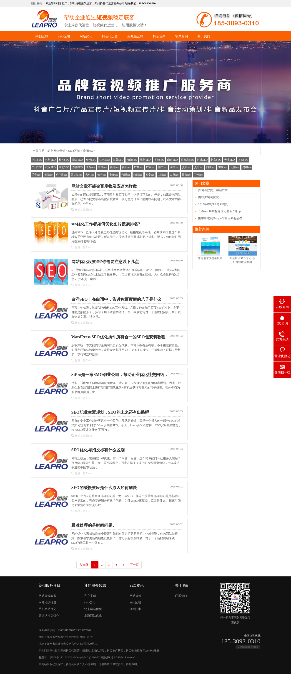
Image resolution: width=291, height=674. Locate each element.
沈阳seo (48, 174)
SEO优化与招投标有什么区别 (98, 450)
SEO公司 (90, 602)
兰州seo (198, 174)
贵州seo (186, 167)
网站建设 (135, 596)
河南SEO (131, 159)
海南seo (174, 167)
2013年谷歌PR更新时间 (213, 204)
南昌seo (102, 167)
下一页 (134, 564)
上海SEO (243, 159)
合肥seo (125, 174)
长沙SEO (64, 159)
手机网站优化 (47, 609)
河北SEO (202, 159)
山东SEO (172, 159)
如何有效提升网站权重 (213, 190)
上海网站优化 (93, 615)
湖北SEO (64, 167)
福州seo (126, 167)
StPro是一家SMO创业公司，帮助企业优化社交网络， (119, 374)
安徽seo (113, 174)
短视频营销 (135, 36)
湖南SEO (77, 167)
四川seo (210, 167)
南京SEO (77, 159)
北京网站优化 (93, 609)
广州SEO (37, 167)
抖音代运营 (110, 36)
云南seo (234, 167)
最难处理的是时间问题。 (93, 525)
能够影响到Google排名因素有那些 (220, 218)
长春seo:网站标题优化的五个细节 (219, 211)
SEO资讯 (137, 585)
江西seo (90, 167)
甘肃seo (186, 174)
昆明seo (246, 167)
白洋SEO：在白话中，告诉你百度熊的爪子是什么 (116, 299)
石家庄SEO (187, 159)
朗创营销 (36, 3)
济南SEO (159, 159)
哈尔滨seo (62, 174)
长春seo (101, 174)
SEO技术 (135, 609)
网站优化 (86, 36)
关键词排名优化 (49, 615)
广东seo (138, 167)
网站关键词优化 (208, 197)
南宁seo (162, 167)
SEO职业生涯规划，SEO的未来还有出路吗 (110, 412)
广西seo (150, 167)
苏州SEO (50, 159)
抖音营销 (159, 36)
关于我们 (203, 36)
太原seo (174, 174)
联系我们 (181, 596)
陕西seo (138, 174)
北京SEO (216, 159)
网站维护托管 (47, 602)
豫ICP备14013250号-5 (62, 657)
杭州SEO (145, 159)
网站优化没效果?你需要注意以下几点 (105, 261)
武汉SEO (50, 167)
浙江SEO (37, 159)
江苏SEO (104, 159)
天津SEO (229, 159)
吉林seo (89, 174)
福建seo (114, 167)
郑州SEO (91, 159)
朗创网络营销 (56, 151)
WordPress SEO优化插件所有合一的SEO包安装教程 (118, 337)
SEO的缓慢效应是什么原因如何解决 (104, 487)
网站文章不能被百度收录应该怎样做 (104, 186)
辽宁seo (36, 174)
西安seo (150, 174)
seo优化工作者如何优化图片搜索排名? (105, 224)
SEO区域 (64, 36)
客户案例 (181, 36)
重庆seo (222, 167)
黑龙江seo (76, 174)
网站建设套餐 (47, 596)
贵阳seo (88, 151)
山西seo (162, 174)
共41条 (83, 564)
